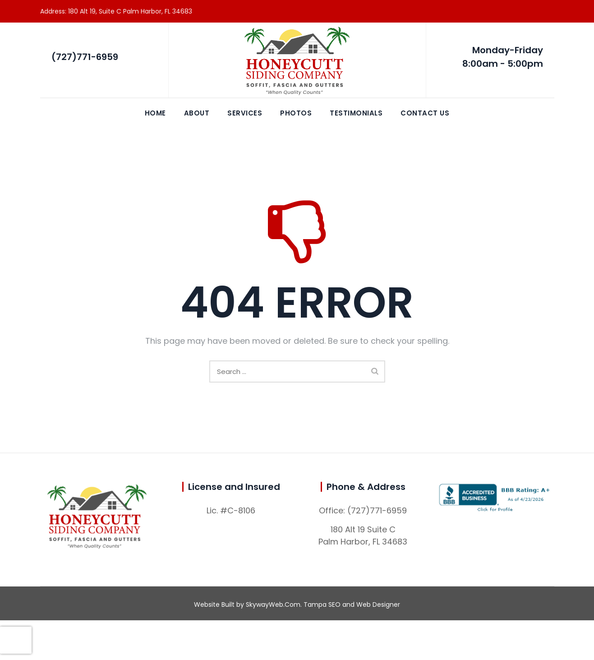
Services (244, 113)
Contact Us (425, 113)
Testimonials (356, 113)
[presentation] (16, 640)
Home (155, 113)
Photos (296, 113)
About (197, 113)
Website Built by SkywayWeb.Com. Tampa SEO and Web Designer (297, 604)
